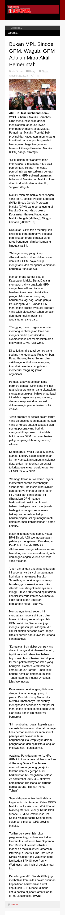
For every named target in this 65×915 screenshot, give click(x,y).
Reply (32, 71)
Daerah (14, 904)
